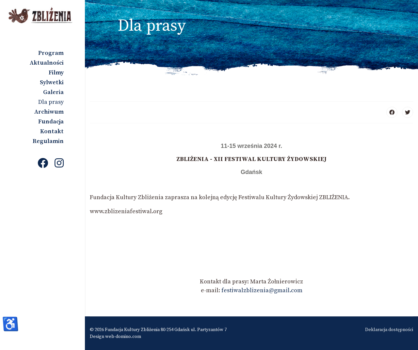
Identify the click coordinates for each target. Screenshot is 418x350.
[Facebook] (43, 163)
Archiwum (49, 112)
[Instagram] (59, 163)
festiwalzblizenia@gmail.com (261, 290)
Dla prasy (51, 102)
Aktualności (47, 63)
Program (51, 53)
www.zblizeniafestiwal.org (126, 211)
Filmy (56, 72)
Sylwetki (52, 82)
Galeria (53, 92)
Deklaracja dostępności (389, 330)
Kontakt (52, 131)
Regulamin (48, 141)
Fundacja (51, 121)
